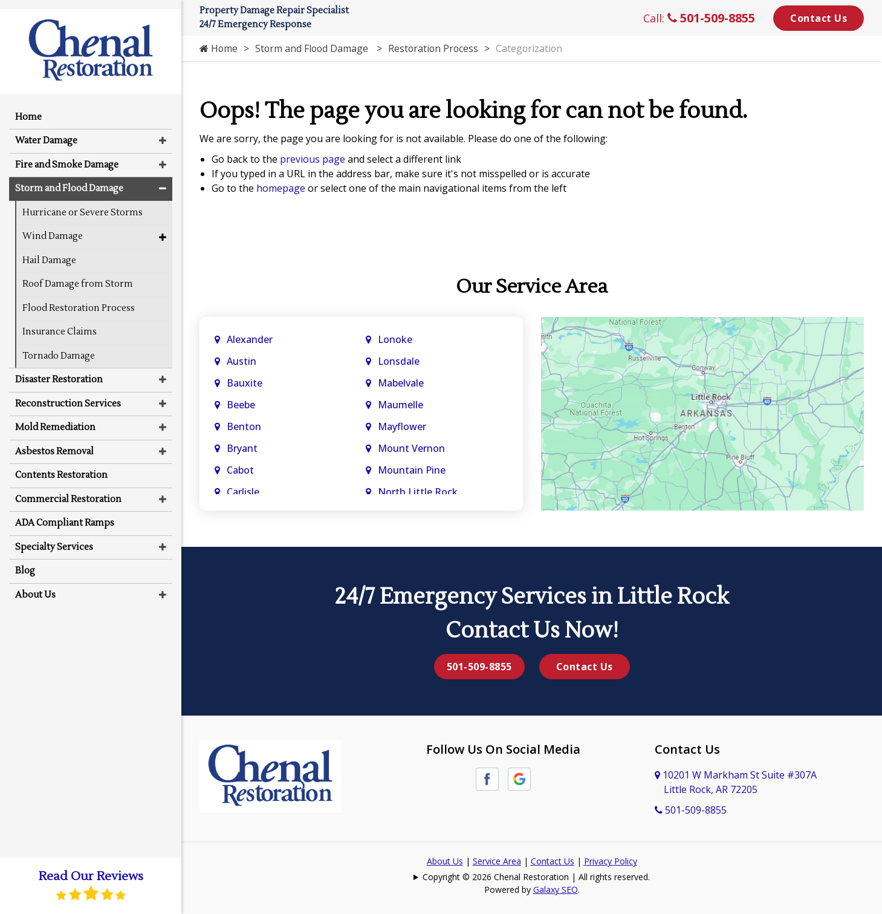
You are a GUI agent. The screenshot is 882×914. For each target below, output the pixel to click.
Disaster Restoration (59, 371)
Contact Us (818, 18)
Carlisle (244, 491)
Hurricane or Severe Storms (82, 203)
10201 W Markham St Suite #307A (736, 782)
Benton (244, 426)
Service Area (497, 861)
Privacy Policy (610, 861)
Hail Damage (49, 251)
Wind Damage (52, 227)
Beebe (241, 404)
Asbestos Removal (54, 442)
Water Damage (46, 132)
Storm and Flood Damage (314, 48)
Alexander (250, 339)
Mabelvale (401, 383)
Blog (25, 562)
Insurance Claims (59, 323)
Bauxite (244, 383)
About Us (445, 861)
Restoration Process (436, 48)
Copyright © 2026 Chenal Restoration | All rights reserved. (536, 877)
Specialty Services (54, 538)
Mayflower (403, 426)
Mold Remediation (55, 419)
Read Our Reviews (91, 885)
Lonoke (395, 339)
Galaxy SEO (555, 889)
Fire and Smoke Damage (66, 156)
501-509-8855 (711, 18)
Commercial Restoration (68, 490)
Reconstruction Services (68, 394)
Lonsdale (399, 361)
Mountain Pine (412, 470)
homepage (280, 188)
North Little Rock (418, 491)
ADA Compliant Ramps (64, 514)
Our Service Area (532, 286)
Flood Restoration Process (78, 299)
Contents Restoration (61, 466)
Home (218, 48)
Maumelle (400, 404)
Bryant (242, 448)
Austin (243, 361)
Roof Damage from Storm (77, 275)
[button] (162, 132)
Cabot (241, 470)
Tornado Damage (58, 347)
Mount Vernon (412, 448)
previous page (312, 159)
